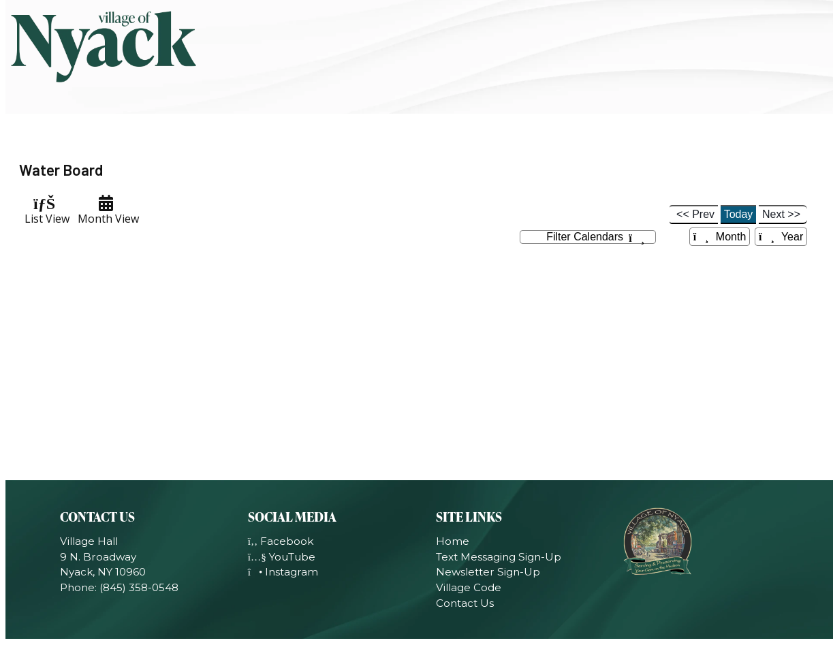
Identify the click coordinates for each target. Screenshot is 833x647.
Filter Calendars (595, 237)
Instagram (283, 571)
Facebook (280, 541)
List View (44, 210)
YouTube (281, 556)
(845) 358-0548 (138, 587)
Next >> (781, 214)
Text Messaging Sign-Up (498, 556)
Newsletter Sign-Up (488, 571)
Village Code (468, 587)
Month (719, 236)
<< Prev (695, 214)
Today (738, 214)
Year (781, 236)
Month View (105, 210)
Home (452, 541)
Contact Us (465, 603)
